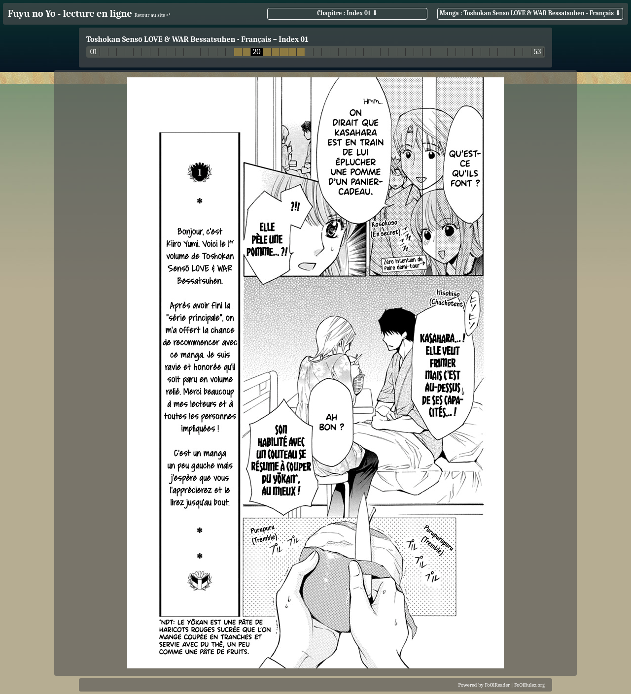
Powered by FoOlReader (484, 685)
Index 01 (293, 39)
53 (537, 52)
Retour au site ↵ (153, 15)
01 (93, 52)
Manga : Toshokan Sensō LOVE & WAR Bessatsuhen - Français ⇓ (530, 13)
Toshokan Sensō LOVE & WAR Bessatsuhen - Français (178, 39)
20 (257, 52)
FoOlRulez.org (529, 685)
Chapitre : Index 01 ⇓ (347, 13)
